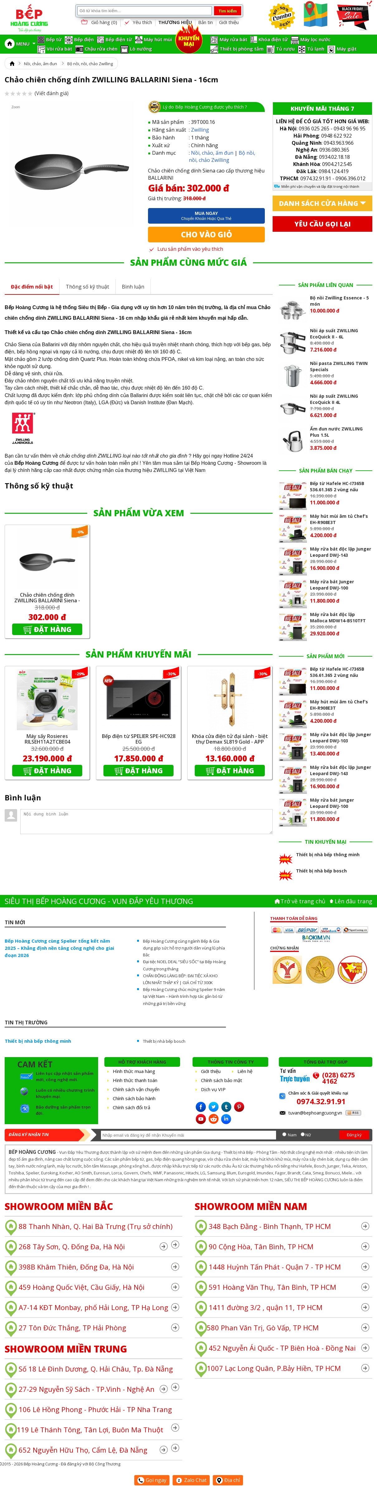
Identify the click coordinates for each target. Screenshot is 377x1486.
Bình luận (133, 286)
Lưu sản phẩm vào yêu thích (185, 248)
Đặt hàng (53, 629)
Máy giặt (347, 49)
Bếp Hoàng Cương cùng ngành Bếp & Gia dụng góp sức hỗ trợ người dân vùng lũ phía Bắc (184, 948)
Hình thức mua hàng (134, 1071)
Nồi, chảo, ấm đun (40, 63)
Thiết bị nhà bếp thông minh (38, 1041)
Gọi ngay (151, 1480)
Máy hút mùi (158, 39)
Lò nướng (141, 49)
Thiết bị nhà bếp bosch (164, 1041)
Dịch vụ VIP (213, 1089)
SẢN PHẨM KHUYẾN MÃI (139, 654)
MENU (26, 44)
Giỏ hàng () (98, 23)
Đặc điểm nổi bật (32, 286)
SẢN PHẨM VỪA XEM (138, 513)
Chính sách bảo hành (134, 1098)
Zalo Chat (191, 1480)
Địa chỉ (228, 1480)
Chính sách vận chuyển (136, 1089)
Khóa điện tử (273, 39)
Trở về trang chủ (302, 901)
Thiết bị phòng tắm (242, 49)
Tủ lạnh (315, 49)
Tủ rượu (285, 49)
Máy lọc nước (315, 39)
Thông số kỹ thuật (87, 286)
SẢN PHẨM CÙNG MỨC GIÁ (188, 262)
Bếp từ (54, 39)
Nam (292, 1135)
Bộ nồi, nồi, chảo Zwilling (90, 63)
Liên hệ (244, 1071)
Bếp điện (84, 39)
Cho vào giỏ (206, 234)
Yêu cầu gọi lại (322, 224)
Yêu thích (137, 22)
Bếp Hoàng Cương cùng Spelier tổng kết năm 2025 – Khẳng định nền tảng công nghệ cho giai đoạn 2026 (59, 948)
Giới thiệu (229, 22)
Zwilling (200, 129)
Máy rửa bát (233, 39)
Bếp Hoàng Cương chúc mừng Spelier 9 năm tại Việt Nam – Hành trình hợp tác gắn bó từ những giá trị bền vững (184, 996)
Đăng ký (354, 1135)
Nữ (308, 1135)
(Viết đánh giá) (37, 93)
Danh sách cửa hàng (318, 203)
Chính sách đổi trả (131, 1107)
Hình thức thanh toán (135, 1080)
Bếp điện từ (119, 39)
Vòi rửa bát (59, 49)
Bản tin (205, 22)
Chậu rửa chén (101, 49)
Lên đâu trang (353, 901)
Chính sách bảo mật (221, 1080)
